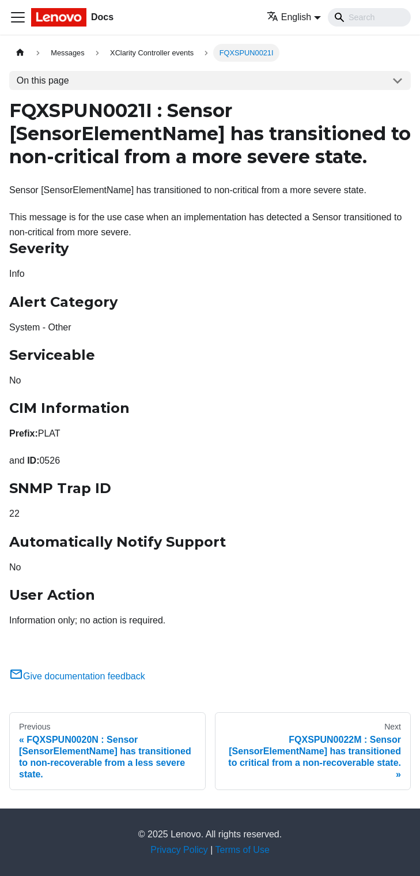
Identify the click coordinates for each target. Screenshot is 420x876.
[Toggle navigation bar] (18, 17)
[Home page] (20, 53)
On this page (43, 80)
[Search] (369, 17)
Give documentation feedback (77, 676)
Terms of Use (242, 850)
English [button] (289, 17)
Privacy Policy (179, 850)
